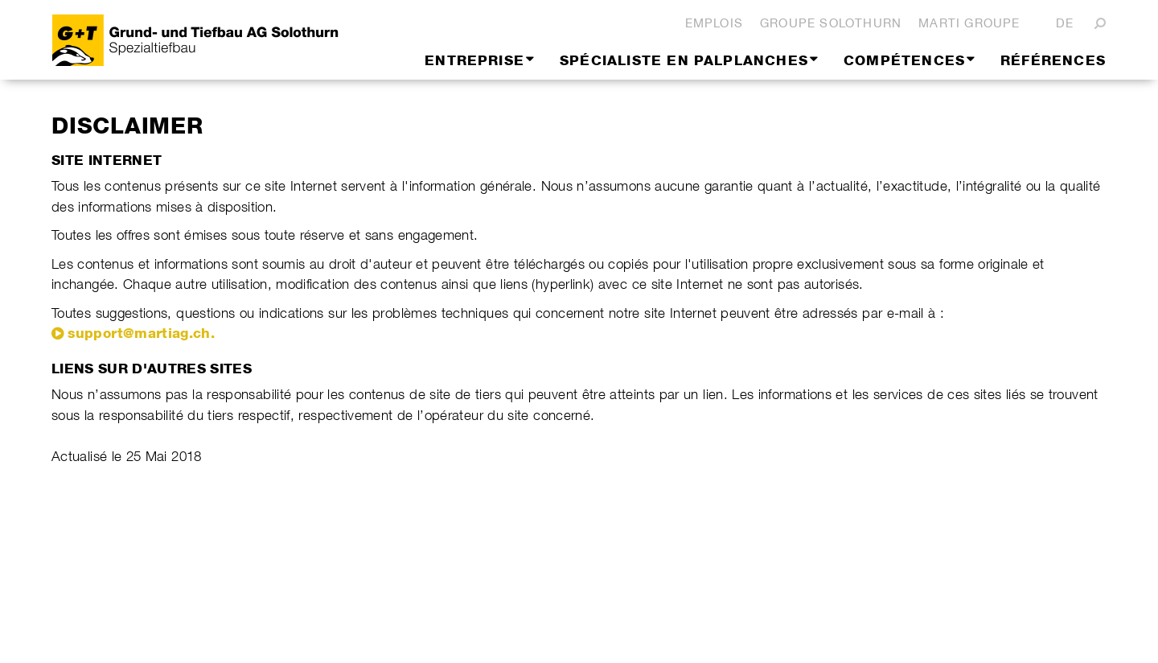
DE (1065, 23)
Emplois (714, 23)
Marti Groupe (969, 23)
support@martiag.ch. (141, 333)
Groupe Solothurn (830, 23)
